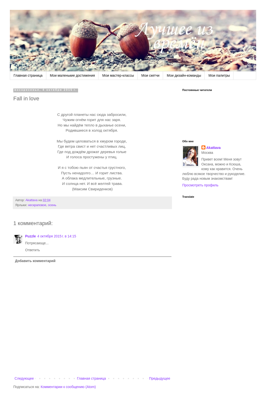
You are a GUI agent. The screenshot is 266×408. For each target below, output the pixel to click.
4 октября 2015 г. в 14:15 (56, 236)
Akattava (213, 148)
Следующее (24, 378)
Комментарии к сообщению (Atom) (68, 387)
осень (52, 205)
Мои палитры (219, 75)
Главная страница (28, 75)
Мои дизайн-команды (184, 75)
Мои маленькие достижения (72, 75)
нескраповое (37, 205)
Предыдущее (159, 378)
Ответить (32, 250)
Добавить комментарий (35, 261)
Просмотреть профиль (200, 185)
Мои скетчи (150, 75)
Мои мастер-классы (118, 75)
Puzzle (30, 236)
